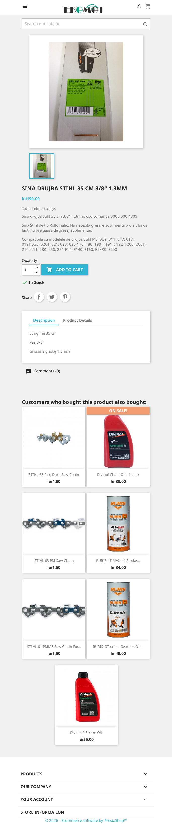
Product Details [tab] (77, 320)
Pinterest (65, 297)
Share (39, 297)
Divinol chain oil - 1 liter (118, 474)
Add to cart (65, 270)
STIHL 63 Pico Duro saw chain (54, 474)
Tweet (52, 297)
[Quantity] (28, 269)
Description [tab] (44, 320)
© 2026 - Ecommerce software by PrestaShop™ (86, 820)
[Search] (86, 23)
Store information (42, 812)
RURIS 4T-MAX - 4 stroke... (118, 560)
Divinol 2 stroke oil (86, 732)
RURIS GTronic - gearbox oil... (118, 646)
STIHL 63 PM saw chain (54, 560)
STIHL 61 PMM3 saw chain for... (54, 646)
